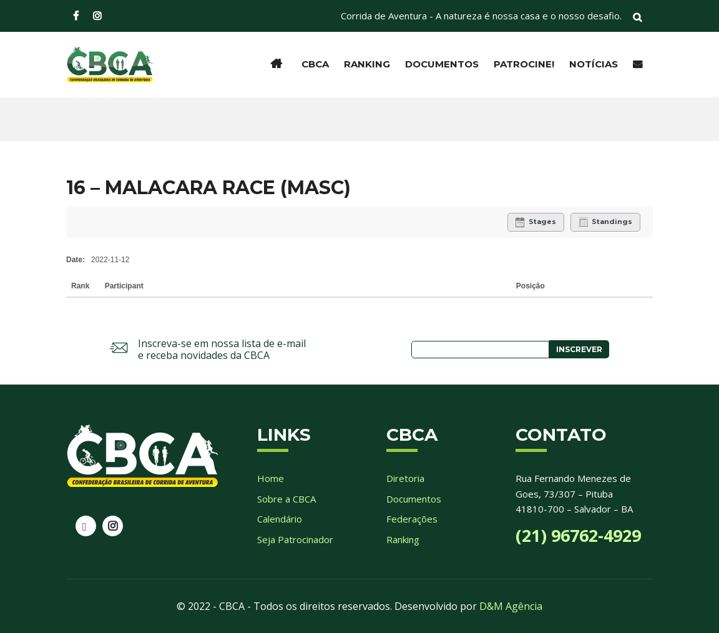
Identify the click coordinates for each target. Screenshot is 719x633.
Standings (605, 222)
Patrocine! (524, 64)
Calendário (279, 519)
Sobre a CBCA (286, 499)
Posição (530, 286)
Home (270, 478)
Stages (536, 222)
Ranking (367, 64)
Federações (412, 519)
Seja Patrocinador (295, 539)
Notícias (593, 64)
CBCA (315, 64)
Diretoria (405, 478)
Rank (81, 286)
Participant (125, 286)
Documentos (442, 64)
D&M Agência (510, 606)
